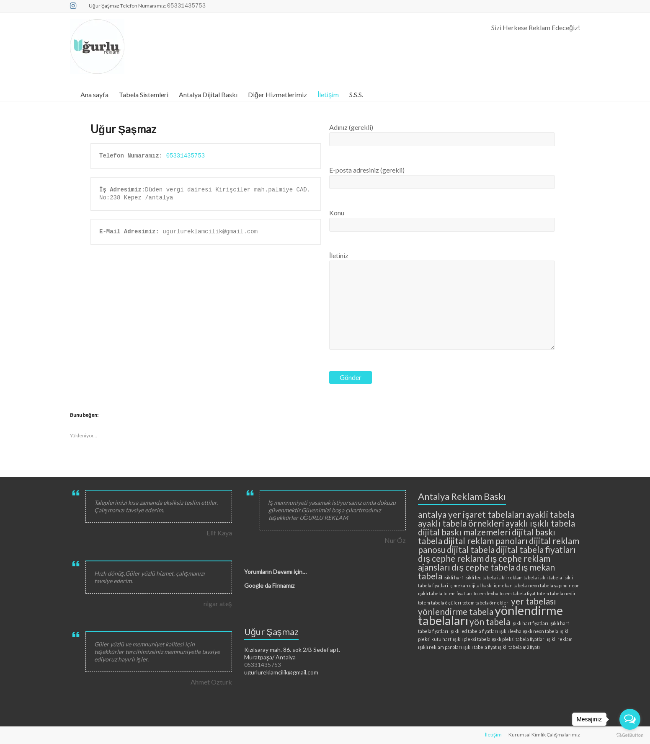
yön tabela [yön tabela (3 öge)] (489, 621)
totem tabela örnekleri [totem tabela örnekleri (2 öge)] (486, 602)
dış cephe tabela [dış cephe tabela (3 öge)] (482, 567)
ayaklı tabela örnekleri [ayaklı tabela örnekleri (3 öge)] (461, 523)
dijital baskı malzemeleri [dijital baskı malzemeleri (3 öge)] (464, 532)
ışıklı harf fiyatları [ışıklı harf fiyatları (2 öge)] (529, 623)
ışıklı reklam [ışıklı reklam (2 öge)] (560, 639)
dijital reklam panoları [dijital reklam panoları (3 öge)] (486, 540)
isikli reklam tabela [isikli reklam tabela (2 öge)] (517, 577)
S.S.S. (356, 94)
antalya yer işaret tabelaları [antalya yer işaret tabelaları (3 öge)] (471, 514)
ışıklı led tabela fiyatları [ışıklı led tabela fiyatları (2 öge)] (473, 631)
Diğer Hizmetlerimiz (277, 94)
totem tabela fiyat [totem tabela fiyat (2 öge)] (518, 593)
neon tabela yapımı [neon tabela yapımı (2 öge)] (547, 585)
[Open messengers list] (629, 719)
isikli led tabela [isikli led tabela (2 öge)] (480, 577)
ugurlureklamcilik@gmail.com (281, 672)
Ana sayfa (94, 94)
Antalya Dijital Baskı (208, 94)
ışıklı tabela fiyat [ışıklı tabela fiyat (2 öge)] (480, 647)
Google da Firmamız (269, 585)
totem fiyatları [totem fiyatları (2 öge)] (458, 593)
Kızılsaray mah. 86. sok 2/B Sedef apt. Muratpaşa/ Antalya (292, 653)
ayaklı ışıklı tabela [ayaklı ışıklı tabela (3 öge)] (540, 523)
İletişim (328, 94)
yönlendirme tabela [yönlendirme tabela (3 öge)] (455, 611)
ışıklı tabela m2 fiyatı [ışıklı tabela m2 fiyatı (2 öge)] (519, 647)
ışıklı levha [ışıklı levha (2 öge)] (510, 631)
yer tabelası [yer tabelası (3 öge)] (533, 601)
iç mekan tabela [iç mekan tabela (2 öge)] (510, 585)
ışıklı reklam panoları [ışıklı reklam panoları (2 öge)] (440, 647)
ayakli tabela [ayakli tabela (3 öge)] (550, 514)
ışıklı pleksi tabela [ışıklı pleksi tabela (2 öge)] (471, 639)
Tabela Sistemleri (143, 94)
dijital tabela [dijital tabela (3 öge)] (471, 549)
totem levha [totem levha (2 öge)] (486, 593)
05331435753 (185, 155)
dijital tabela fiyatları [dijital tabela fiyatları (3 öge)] (536, 549)
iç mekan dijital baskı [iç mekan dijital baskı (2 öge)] (471, 585)
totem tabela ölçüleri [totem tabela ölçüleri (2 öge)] (439, 602)
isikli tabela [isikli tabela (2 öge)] (550, 577)
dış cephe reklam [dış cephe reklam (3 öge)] (450, 558)
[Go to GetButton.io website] (629, 735)
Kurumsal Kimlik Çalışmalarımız (544, 734)
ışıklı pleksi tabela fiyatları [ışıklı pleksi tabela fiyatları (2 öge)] (519, 639)
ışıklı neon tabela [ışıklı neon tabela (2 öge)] (540, 631)
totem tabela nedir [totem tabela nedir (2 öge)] (556, 593)
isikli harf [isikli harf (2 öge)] (453, 577)
